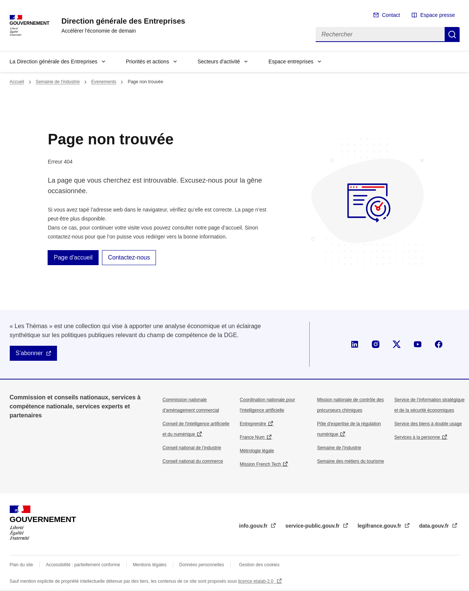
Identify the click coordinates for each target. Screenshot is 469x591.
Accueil (17, 81)
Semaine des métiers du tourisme (350, 461)
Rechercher (452, 34)
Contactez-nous (129, 257)
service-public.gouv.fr (313, 526)
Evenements (103, 81)
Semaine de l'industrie (58, 81)
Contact (391, 15)
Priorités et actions (147, 61)
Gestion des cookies (259, 564)
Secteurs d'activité (219, 61)
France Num (252, 437)
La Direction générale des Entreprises (53, 61)
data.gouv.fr (434, 526)
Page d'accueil (73, 257)
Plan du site (21, 564)
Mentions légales (149, 564)
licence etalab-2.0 (256, 581)
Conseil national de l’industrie (191, 447)
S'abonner (29, 353)
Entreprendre (253, 423)
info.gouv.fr (254, 526)
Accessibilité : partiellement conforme (83, 564)
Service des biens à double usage (428, 423)
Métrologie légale (257, 450)
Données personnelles (201, 564)
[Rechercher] (380, 34)
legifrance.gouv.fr (380, 526)
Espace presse (437, 15)
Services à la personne (417, 437)
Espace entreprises (290, 61)
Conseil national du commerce (192, 461)
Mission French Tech (260, 464)
